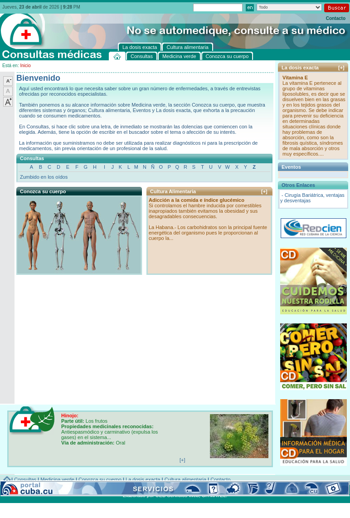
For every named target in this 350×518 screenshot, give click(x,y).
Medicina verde (57, 479)
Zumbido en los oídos (44, 177)
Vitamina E (295, 77)
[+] (264, 191)
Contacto (335, 18)
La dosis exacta (143, 479)
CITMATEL (214, 495)
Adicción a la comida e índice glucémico (196, 200)
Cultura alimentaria (185, 479)
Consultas (25, 479)
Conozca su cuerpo (100, 479)
